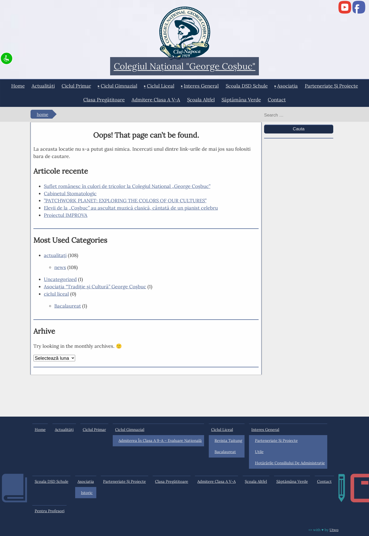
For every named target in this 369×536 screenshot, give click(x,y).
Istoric (87, 492)
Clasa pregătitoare (104, 99)
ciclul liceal (160, 86)
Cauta (299, 128)
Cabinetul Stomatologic (70, 193)
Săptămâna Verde (241, 99)
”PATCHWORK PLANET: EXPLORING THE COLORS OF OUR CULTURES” (125, 200)
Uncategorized (60, 279)
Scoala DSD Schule (247, 86)
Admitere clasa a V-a (156, 99)
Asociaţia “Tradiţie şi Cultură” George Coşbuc (95, 286)
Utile (259, 451)
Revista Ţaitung (228, 440)
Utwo (334, 529)
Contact (277, 99)
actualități (43, 86)
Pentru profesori (49, 510)
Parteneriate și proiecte (331, 86)
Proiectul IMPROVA (65, 215)
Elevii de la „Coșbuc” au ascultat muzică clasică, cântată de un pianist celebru (131, 208)
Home (18, 86)
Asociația (287, 86)
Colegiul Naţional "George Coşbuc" (184, 66)
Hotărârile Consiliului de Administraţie (290, 462)
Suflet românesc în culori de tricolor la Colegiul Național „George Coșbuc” (127, 186)
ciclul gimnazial (119, 86)
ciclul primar (76, 86)
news (60, 267)
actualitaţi (55, 255)
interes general (201, 86)
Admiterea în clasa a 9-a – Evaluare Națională (160, 440)
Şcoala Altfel (201, 99)
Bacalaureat (67, 306)
